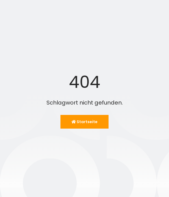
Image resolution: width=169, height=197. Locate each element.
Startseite (84, 121)
